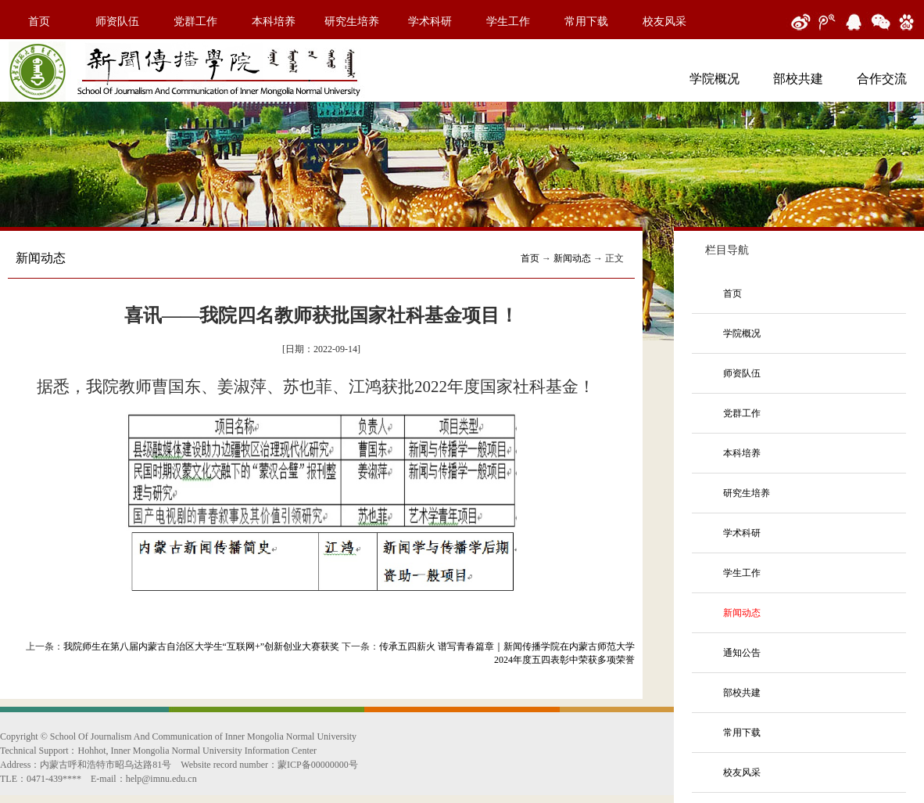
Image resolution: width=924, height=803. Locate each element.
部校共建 (798, 78)
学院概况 (714, 78)
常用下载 (586, 21)
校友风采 (664, 21)
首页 (39, 21)
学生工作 (508, 21)
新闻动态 (572, 258)
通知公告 (742, 652)
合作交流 (882, 78)
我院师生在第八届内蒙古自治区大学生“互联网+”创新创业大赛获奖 (201, 646)
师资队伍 (117, 21)
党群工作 (195, 21)
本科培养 (273, 21)
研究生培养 (351, 21)
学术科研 (430, 21)
